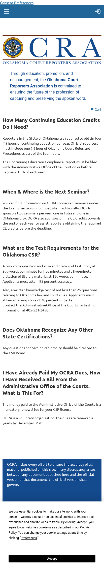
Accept (52, 558)
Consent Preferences (16, 2)
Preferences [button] (29, 538)
